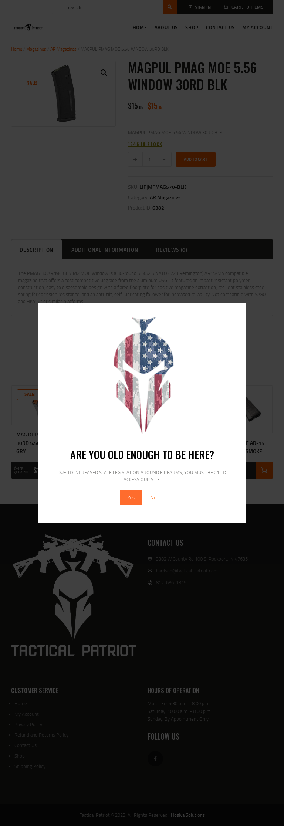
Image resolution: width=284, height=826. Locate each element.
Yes (131, 497)
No (153, 497)
